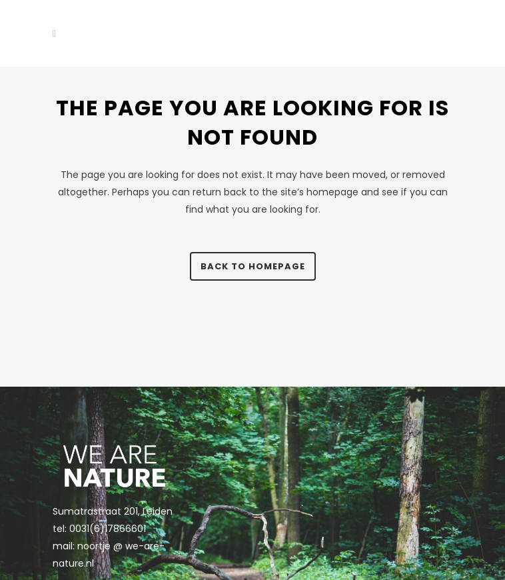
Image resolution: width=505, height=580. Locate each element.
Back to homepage (253, 266)
